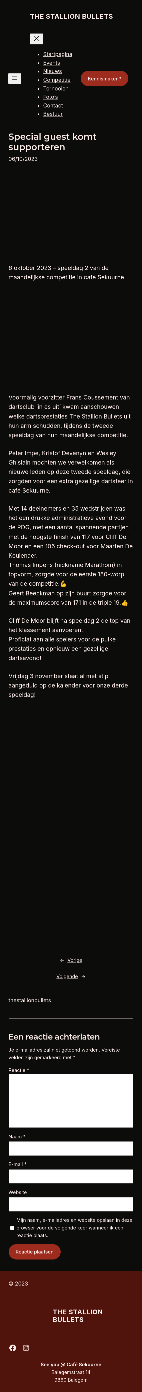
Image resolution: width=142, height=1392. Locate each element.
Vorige (74, 960)
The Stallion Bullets (71, 16)
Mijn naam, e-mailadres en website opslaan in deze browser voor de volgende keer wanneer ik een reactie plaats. (74, 1227)
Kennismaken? (104, 78)
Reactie (19, 1070)
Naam (17, 1136)
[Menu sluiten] (36, 38)
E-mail (18, 1164)
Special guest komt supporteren (53, 142)
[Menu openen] (14, 78)
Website (18, 1192)
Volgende (67, 976)
